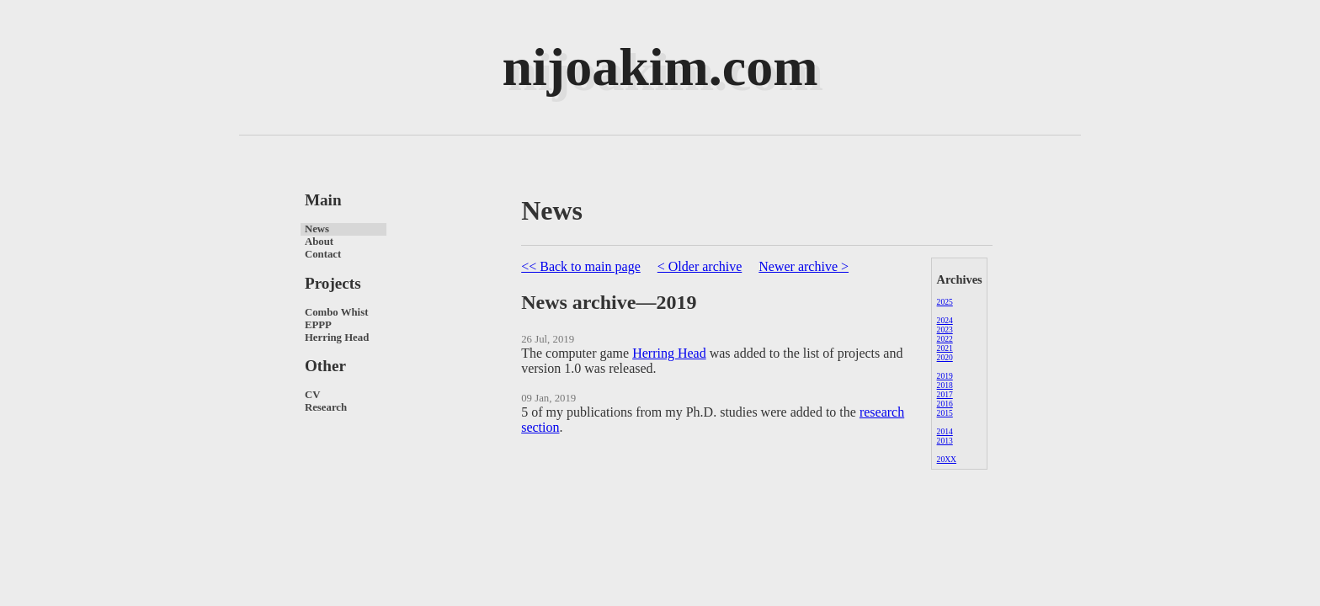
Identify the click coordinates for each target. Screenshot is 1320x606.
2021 (945, 348)
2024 (945, 320)
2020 (945, 357)
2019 (945, 375)
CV (312, 395)
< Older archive (699, 266)
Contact (323, 254)
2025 (945, 301)
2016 (945, 403)
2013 (945, 440)
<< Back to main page (581, 266)
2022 (945, 338)
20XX (946, 459)
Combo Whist (337, 312)
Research (326, 407)
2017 (945, 394)
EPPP (318, 325)
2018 (945, 385)
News (317, 229)
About (319, 241)
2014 (945, 431)
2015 (945, 412)
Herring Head (337, 337)
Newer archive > (803, 266)
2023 (945, 329)
